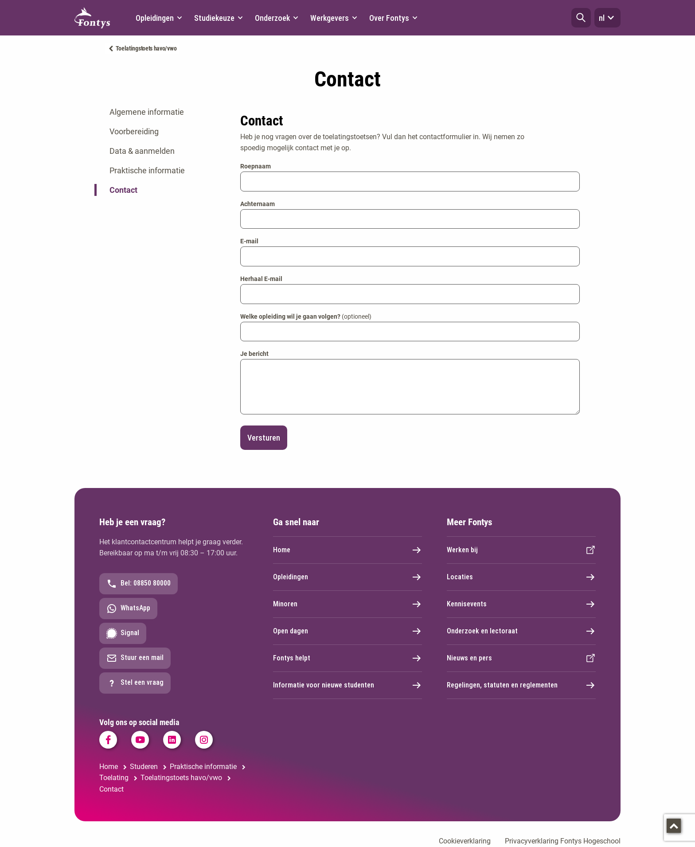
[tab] (160, 112)
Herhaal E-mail (261, 278)
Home (347, 550)
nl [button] (607, 17)
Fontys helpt (347, 658)
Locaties (521, 577)
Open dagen (347, 631)
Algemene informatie (146, 112)
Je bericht (254, 353)
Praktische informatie (147, 170)
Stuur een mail (135, 658)
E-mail (249, 241)
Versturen (263, 437)
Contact (123, 190)
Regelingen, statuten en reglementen (521, 685)
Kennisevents (521, 604)
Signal (122, 633)
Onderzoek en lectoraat (521, 631)
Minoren (347, 604)
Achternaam (257, 203)
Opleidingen (347, 577)
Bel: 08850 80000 (138, 583)
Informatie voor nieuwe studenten (347, 685)
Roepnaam (255, 166)
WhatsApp (128, 608)
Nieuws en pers (521, 658)
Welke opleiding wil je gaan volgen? (305, 316)
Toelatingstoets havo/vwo (146, 48)
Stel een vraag (135, 683)
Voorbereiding (134, 131)
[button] (581, 17)
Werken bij (521, 550)
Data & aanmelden (142, 151)
